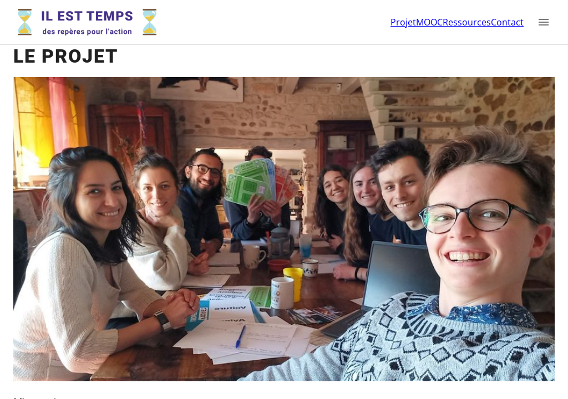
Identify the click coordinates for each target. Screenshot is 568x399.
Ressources (467, 22)
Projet (403, 22)
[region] (284, 199)
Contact (507, 22)
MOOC (429, 22)
